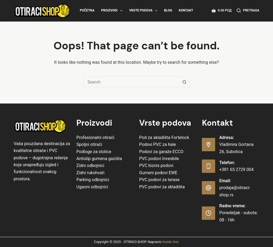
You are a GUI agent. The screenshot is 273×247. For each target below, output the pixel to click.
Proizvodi (113, 10)
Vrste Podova (144, 10)
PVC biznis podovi (156, 165)
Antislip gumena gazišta (99, 158)
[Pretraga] (248, 10)
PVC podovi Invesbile (159, 158)
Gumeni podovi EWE (158, 172)
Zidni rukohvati (91, 172)
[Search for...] (131, 82)
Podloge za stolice (94, 151)
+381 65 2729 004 (236, 169)
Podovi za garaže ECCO (161, 151)
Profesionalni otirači (95, 137)
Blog (168, 10)
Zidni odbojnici (90, 165)
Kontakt (186, 10)
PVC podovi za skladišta (162, 186)
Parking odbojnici (93, 179)
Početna (87, 10)
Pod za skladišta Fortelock (164, 137)
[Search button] (184, 82)
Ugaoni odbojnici (92, 186)
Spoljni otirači (89, 144)
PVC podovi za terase (159, 179)
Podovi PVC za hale (157, 144)
